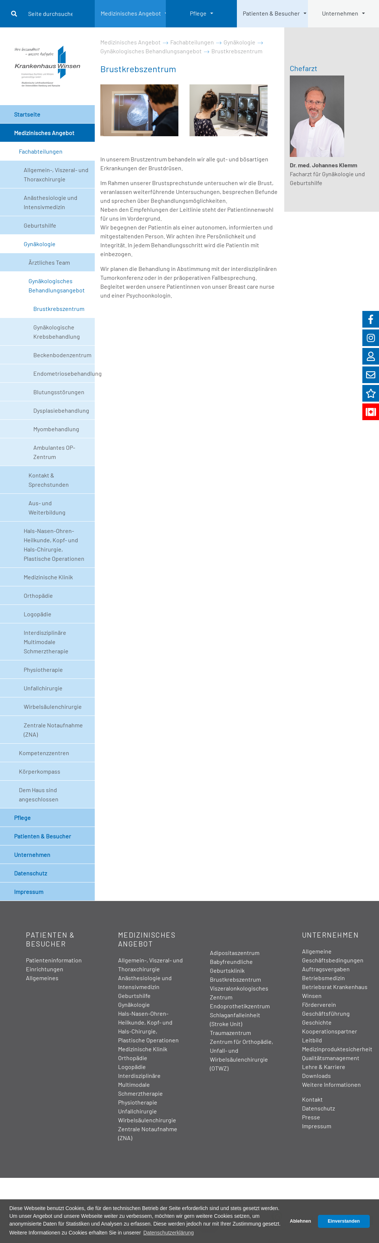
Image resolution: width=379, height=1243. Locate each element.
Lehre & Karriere (323, 1066)
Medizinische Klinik (48, 576)
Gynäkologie (40, 243)
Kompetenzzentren (44, 752)
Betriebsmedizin (323, 977)
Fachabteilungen (41, 151)
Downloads (316, 1075)
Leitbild (312, 1039)
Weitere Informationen (331, 1084)
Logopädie (37, 613)
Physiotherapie (43, 669)
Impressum (28, 891)
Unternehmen (340, 13)
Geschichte (317, 1022)
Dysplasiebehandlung (61, 410)
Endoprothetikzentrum (240, 1005)
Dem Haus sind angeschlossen (38, 794)
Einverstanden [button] (344, 1221)
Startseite (27, 114)
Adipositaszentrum (234, 952)
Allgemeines (42, 977)
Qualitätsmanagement (330, 1057)
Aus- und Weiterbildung (47, 507)
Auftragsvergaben (326, 968)
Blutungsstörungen (58, 391)
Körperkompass (39, 771)
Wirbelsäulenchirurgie (53, 706)
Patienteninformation (54, 960)
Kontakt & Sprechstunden (48, 480)
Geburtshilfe (40, 225)
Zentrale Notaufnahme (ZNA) (53, 729)
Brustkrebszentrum (58, 308)
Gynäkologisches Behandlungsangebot (56, 285)
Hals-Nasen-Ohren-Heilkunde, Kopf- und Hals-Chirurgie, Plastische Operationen (54, 544)
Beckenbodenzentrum (62, 354)
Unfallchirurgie (43, 687)
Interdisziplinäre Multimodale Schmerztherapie (46, 641)
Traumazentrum (230, 1032)
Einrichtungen (44, 968)
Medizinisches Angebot (131, 13)
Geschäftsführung (326, 1013)
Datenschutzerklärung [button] (168, 1233)
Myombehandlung (56, 428)
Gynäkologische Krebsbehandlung (56, 332)
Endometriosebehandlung (64, 373)
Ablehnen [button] (300, 1221)
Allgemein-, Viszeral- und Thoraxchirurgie (56, 174)
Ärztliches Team (49, 262)
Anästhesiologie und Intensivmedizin (50, 202)
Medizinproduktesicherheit (337, 1048)
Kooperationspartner (329, 1031)
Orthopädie (38, 595)
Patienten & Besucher (271, 13)
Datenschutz (30, 873)
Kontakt (312, 1099)
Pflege (198, 13)
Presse (311, 1116)
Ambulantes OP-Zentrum (54, 452)
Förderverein (319, 1004)
